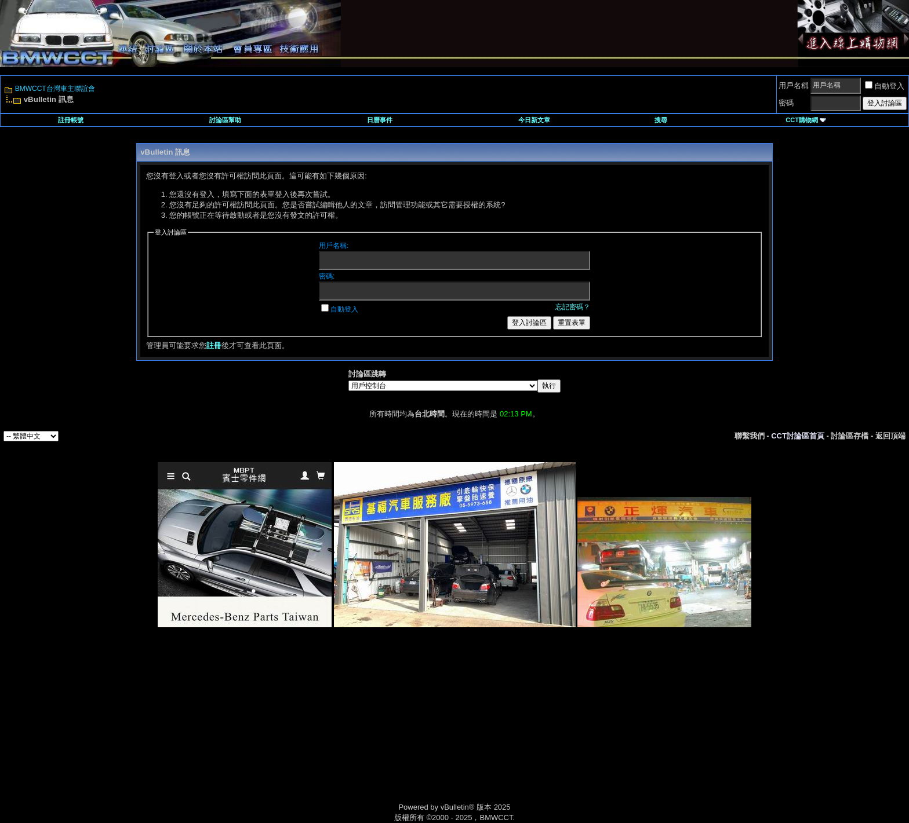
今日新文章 (534, 119)
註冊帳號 (70, 119)
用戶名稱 (794, 85)
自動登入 (884, 86)
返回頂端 (890, 435)
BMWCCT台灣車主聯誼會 (55, 89)
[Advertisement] (356, 728)
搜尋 (661, 119)
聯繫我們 (750, 435)
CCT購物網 (806, 119)
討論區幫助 (225, 119)
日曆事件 (379, 119)
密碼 (786, 102)
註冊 (213, 345)
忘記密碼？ (572, 307)
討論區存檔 (849, 435)
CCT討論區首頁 (797, 435)
